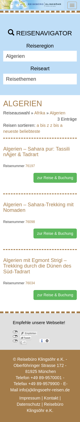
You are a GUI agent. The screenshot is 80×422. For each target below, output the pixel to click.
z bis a (56, 125)
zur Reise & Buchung (55, 178)
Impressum (30, 398)
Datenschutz (28, 404)
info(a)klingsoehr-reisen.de (44, 390)
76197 (30, 166)
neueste (10, 131)
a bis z (43, 125)
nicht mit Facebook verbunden (15, 332)
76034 (30, 283)
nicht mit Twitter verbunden (15, 336)
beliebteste (30, 131)
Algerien (57, 113)
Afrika (39, 113)
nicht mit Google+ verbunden (15, 341)
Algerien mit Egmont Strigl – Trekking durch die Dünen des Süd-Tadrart (37, 265)
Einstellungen (47, 340)
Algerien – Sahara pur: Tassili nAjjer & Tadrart (36, 151)
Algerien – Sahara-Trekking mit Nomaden (38, 207)
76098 (30, 222)
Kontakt (51, 398)
